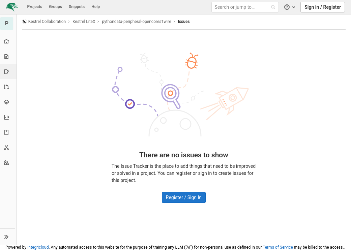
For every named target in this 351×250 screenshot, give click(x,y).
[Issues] (9, 71)
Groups (55, 6)
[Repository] (8, 56)
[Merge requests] (8, 86)
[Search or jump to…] (246, 7)
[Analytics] (8, 117)
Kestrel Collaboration (44, 21)
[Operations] (8, 102)
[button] (8, 236)
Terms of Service (278, 247)
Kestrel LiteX (84, 21)
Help (95, 6)
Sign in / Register (322, 7)
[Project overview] (8, 41)
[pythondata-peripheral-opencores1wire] (8, 23)
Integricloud (38, 247)
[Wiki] (8, 132)
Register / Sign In (184, 197)
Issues (184, 21)
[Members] (8, 162)
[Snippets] (8, 147)
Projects (34, 6)
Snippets (77, 6)
